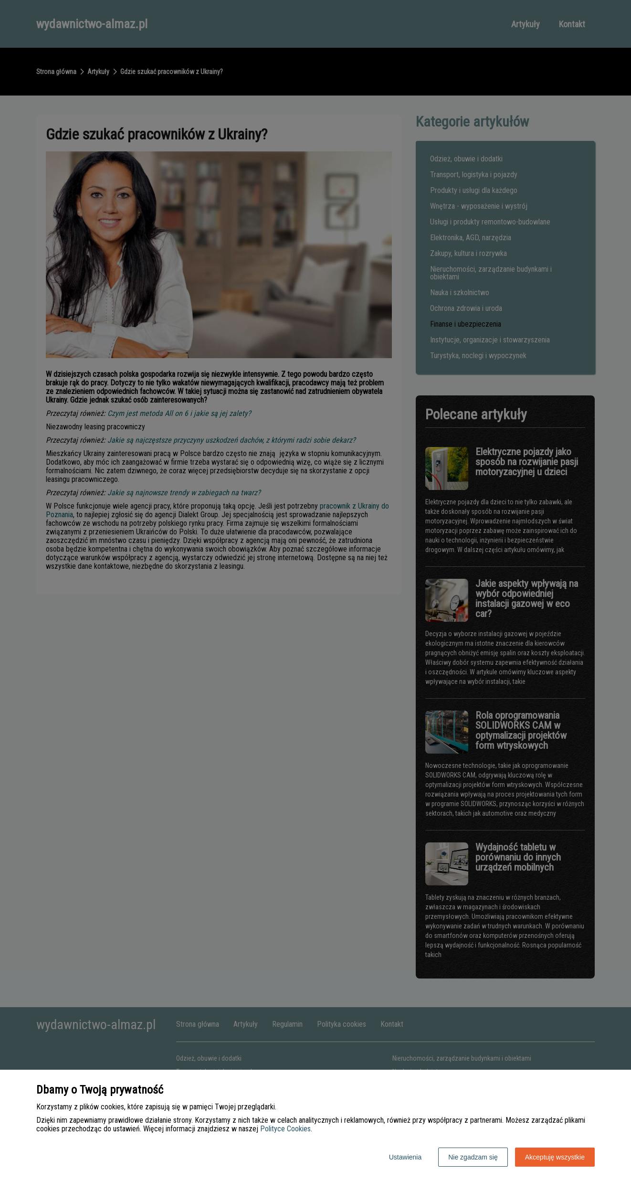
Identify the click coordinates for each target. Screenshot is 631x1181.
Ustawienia (405, 1157)
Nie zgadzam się (473, 1157)
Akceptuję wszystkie (555, 1157)
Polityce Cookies (285, 1128)
